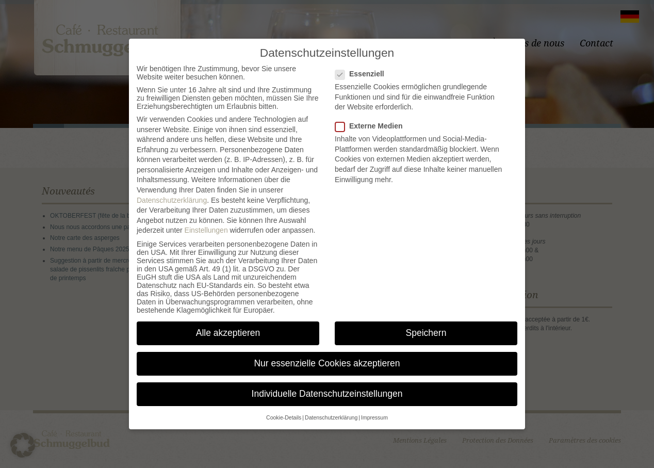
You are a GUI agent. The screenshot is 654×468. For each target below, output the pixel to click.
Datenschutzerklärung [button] (331, 417)
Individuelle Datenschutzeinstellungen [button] (327, 394)
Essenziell (364, 74)
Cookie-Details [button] (283, 417)
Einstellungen (206, 230)
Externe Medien (373, 126)
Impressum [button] (374, 417)
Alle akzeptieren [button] (228, 333)
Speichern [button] (426, 333)
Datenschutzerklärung (172, 200)
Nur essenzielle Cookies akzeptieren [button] (327, 363)
